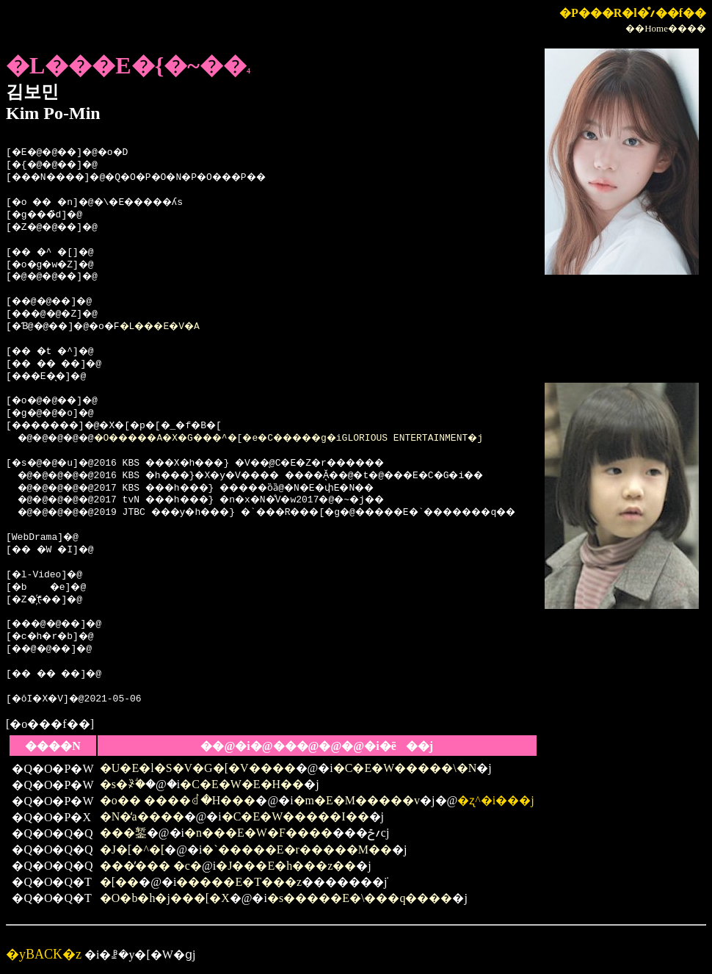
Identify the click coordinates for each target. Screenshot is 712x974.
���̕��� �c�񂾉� (151, 865)
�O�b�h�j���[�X (165, 898)
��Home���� (665, 28)
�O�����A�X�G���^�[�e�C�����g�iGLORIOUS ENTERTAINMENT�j (318, 438)
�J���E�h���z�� (286, 865)
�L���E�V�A (178, 326)
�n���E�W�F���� (258, 832)
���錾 (123, 832)
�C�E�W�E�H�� (242, 784)
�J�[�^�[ (132, 849)
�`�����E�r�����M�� (297, 849)
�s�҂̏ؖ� (122, 784)
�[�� (119, 882)
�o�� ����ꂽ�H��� (178, 800)
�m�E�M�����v (357, 800)
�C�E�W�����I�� (295, 816)
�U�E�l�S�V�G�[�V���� (198, 768)
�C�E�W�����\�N (405, 768)
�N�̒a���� (142, 816)
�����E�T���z (239, 882)
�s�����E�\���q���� (359, 898)
